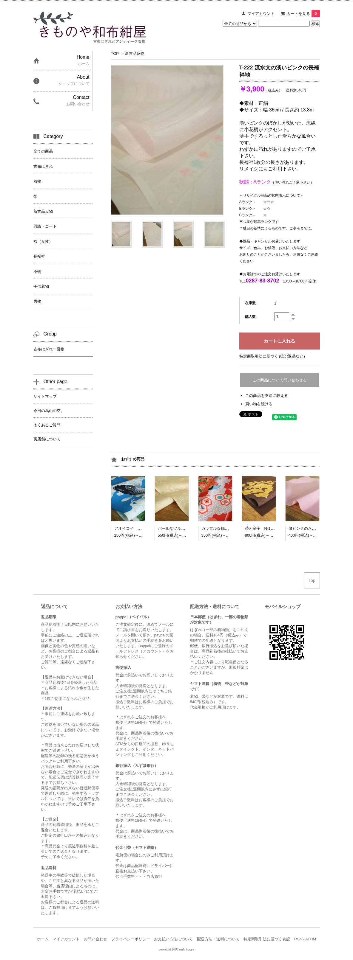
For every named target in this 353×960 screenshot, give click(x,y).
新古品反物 (134, 53)
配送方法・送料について (218, 939)
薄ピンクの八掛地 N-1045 (312, 528)
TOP (115, 53)
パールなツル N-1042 (178, 528)
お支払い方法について (173, 939)
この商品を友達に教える (266, 395)
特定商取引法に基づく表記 (266, 939)
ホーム (43, 939)
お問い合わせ (95, 939)
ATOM (310, 939)
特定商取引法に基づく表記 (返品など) (272, 356)
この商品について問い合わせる (279, 380)
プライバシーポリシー (130, 939)
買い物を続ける (258, 404)
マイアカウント (261, 13)
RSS (298, 939)
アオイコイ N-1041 (132, 528)
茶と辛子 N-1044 (261, 528)
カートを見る (303, 13)
